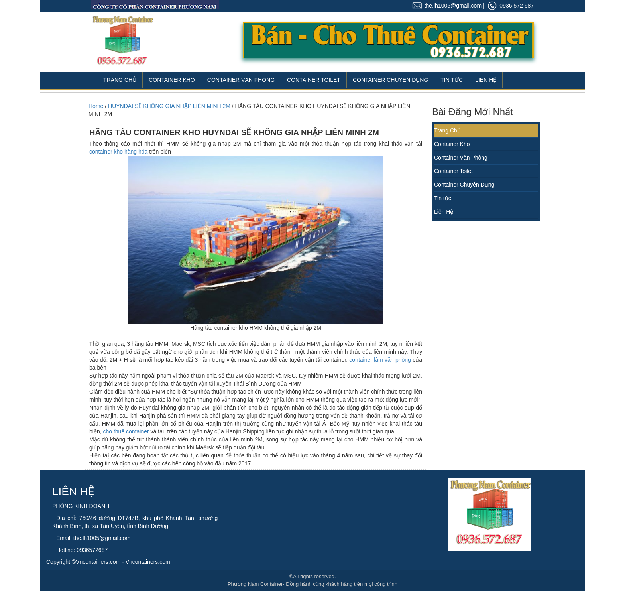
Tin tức (442, 198)
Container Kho (172, 80)
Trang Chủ (119, 80)
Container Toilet (313, 80)
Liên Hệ (485, 80)
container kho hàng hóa (118, 151)
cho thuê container (126, 431)
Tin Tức (451, 80)
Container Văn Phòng (241, 80)
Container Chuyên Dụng (390, 80)
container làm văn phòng (380, 360)
